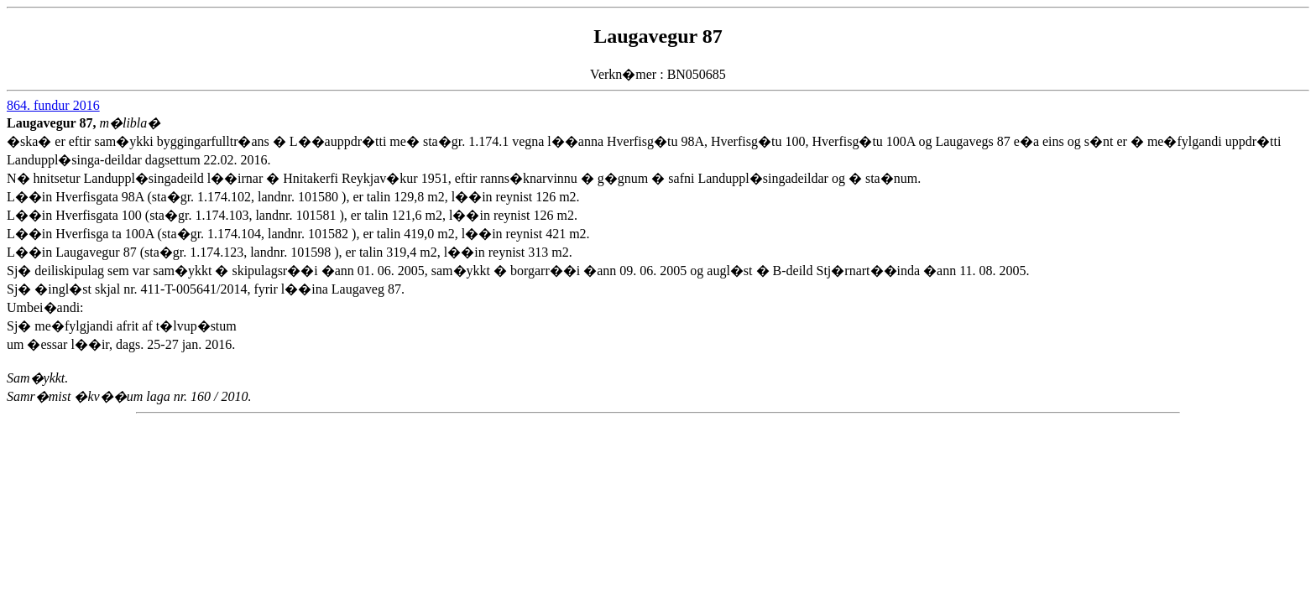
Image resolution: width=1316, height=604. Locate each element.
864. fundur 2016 (53, 105)
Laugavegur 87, (53, 123)
